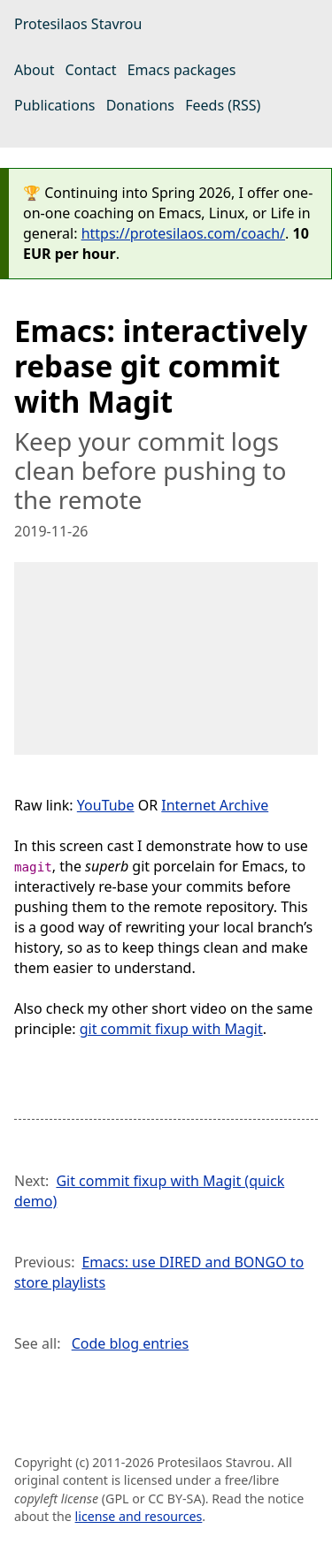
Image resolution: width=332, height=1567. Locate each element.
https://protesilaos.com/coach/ (183, 233)
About (34, 70)
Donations (140, 105)
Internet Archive (214, 805)
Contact (91, 70)
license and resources (139, 1516)
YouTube (106, 805)
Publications (54, 105)
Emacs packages (181, 70)
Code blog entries (130, 1343)
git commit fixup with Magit (171, 1028)
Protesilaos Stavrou (78, 24)
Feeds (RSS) (222, 105)
